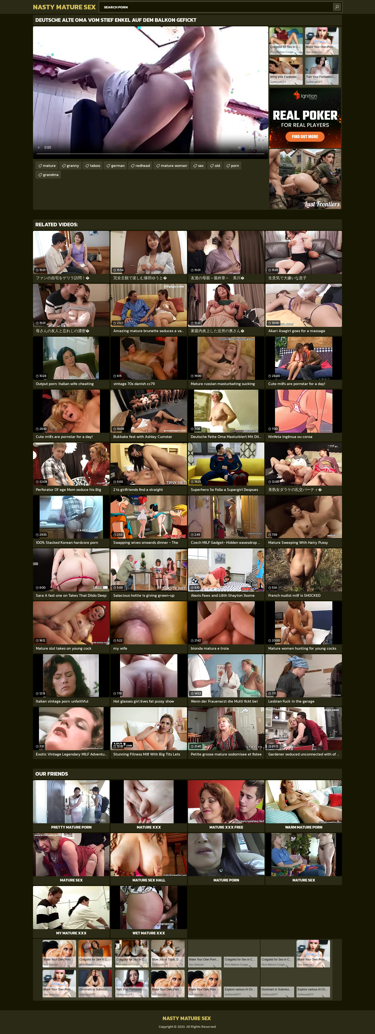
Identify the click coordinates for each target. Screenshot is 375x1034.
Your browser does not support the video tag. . (150, 92)
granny (73, 165)
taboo (95, 165)
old (217, 165)
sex (201, 165)
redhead (143, 165)
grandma (51, 174)
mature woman (174, 165)
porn (235, 165)
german (118, 165)
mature (49, 165)
